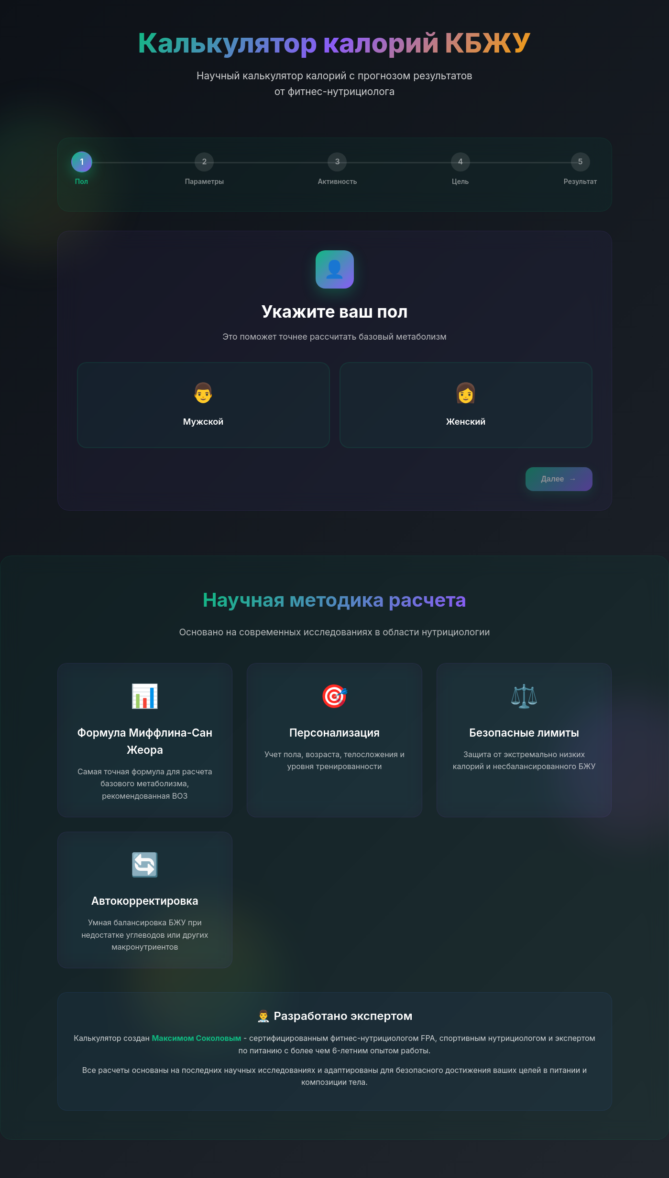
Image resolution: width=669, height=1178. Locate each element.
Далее (558, 479)
